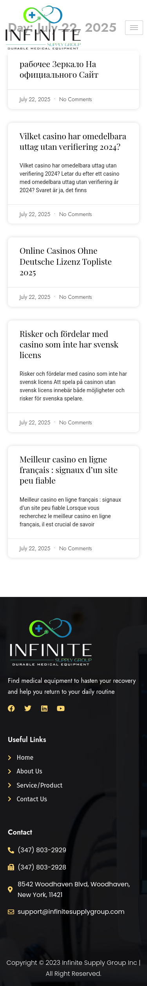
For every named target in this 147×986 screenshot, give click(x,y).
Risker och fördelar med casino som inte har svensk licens (69, 344)
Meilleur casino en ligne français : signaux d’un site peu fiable (69, 469)
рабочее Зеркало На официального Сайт (59, 69)
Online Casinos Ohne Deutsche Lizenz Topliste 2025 (66, 261)
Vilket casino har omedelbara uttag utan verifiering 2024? (73, 141)
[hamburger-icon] (134, 27)
